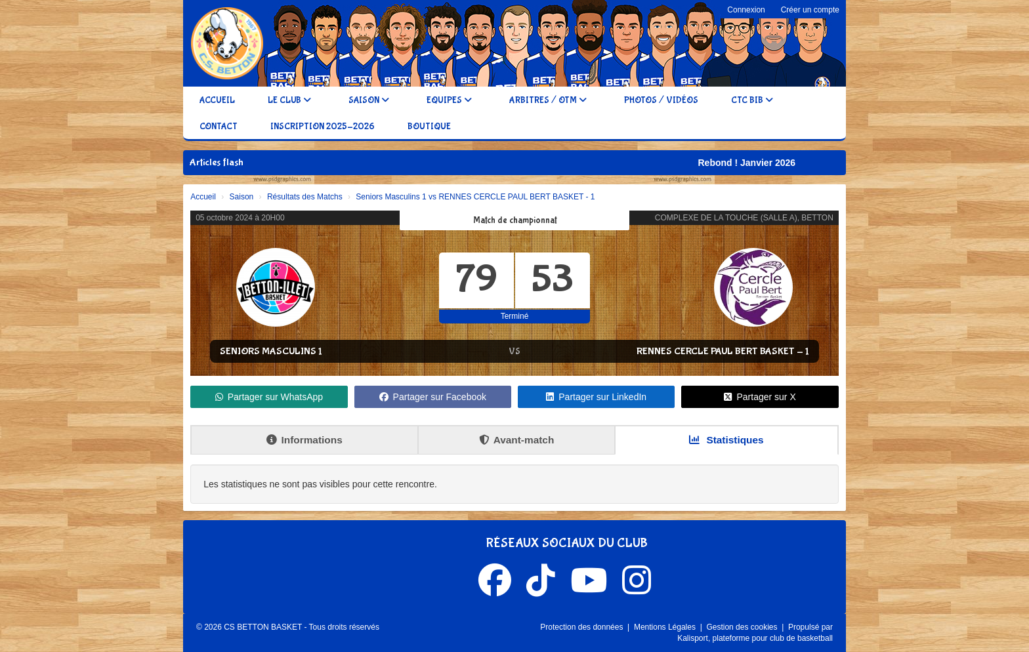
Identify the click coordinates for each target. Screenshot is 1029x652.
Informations (304, 439)
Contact (219, 126)
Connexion (746, 9)
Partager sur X (759, 397)
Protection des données (582, 627)
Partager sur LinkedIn (596, 397)
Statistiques (726, 439)
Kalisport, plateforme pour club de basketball (755, 638)
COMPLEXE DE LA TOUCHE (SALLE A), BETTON (744, 217)
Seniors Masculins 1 (271, 351)
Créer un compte (810, 9)
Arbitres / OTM (548, 100)
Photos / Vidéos (661, 100)
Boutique (429, 126)
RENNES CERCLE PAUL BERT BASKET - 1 (723, 351)
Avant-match (517, 439)
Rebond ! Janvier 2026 (754, 162)
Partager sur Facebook (432, 397)
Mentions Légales (666, 627)
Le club (289, 100)
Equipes (449, 100)
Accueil (217, 100)
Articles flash (216, 162)
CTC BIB (752, 100)
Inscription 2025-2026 (322, 126)
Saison (368, 100)
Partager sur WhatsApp (269, 397)
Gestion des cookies (742, 627)
